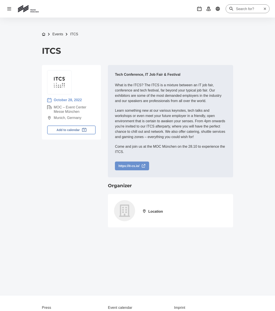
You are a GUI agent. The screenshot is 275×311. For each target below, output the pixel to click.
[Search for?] (249, 9)
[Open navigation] (9, 9)
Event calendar (120, 307)
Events (57, 34)
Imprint (179, 307)
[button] (199, 9)
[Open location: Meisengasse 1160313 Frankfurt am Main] (151, 211)
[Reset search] (265, 8)
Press (46, 307)
